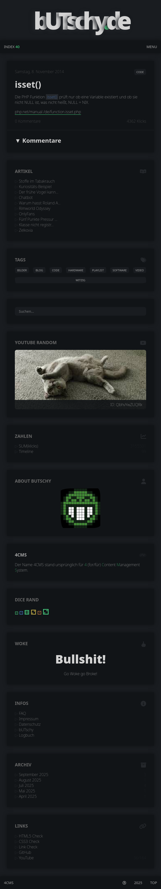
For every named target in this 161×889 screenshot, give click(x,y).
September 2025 (33, 774)
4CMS (21, 555)
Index (9, 46)
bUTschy (26, 729)
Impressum (28, 719)
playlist (98, 270)
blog (39, 270)
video (139, 270)
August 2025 (30, 780)
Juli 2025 (26, 785)
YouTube (26, 858)
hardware (75, 270)
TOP (153, 882)
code (140, 72)
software (119, 270)
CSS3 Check (29, 841)
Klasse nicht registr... (36, 224)
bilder (22, 270)
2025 (138, 882)
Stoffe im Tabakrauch (37, 181)
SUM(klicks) (28, 446)
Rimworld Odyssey (34, 208)
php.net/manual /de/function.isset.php (48, 111)
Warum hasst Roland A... (39, 203)
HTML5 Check (31, 836)
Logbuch (26, 735)
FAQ (22, 713)
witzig (80, 280)
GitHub (25, 852)
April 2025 (28, 796)
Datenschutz (30, 724)
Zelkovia (26, 230)
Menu (151, 46)
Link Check (28, 847)
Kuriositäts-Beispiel (35, 186)
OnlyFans (27, 214)
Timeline (26, 451)
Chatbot (26, 197)
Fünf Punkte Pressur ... (38, 219)
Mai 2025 (27, 791)
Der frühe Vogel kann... (38, 192)
